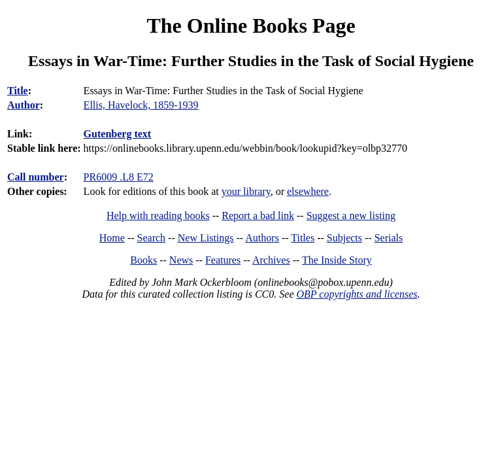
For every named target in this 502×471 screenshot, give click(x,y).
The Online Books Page (250, 25)
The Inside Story (337, 260)
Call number (35, 177)
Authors (262, 237)
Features (223, 260)
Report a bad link (258, 215)
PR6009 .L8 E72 (119, 177)
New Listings (206, 237)
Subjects (344, 237)
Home (112, 237)
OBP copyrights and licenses (356, 294)
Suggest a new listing (351, 215)
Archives (271, 260)
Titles (302, 237)
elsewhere (308, 191)
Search (151, 237)
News (181, 260)
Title (17, 90)
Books (143, 260)
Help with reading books (158, 215)
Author (23, 105)
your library (246, 191)
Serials (389, 237)
